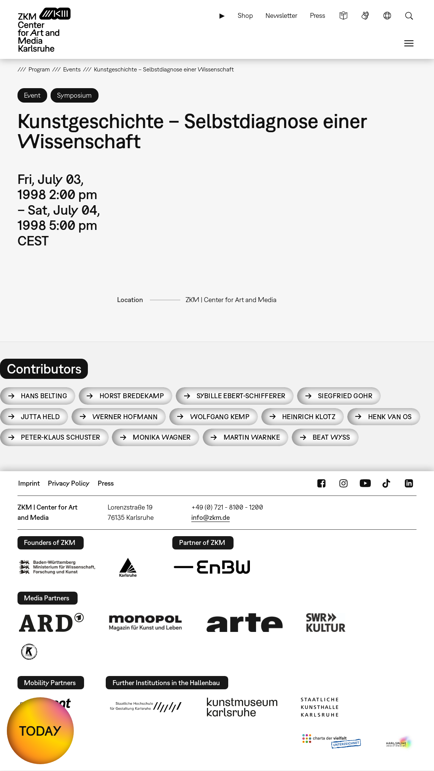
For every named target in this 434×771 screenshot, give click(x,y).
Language (387, 15)
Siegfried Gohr (345, 396)
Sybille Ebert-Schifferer (241, 396)
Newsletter (281, 15)
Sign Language (365, 15)
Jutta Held (40, 417)
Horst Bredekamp (132, 396)
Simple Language (343, 15)
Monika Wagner (162, 437)
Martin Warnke (252, 437)
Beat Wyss (331, 437)
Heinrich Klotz (308, 417)
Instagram (343, 483)
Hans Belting (44, 396)
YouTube (365, 483)
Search (409, 15)
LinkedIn (409, 483)
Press (317, 15)
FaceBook (321, 483)
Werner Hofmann (124, 417)
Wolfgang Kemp (220, 417)
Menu (409, 43)
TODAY (40, 730)
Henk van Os (390, 417)
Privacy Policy (68, 483)
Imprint (29, 483)
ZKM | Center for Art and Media (231, 300)
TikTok (387, 483)
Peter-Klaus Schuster (60, 437)
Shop (245, 15)
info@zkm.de (210, 517)
